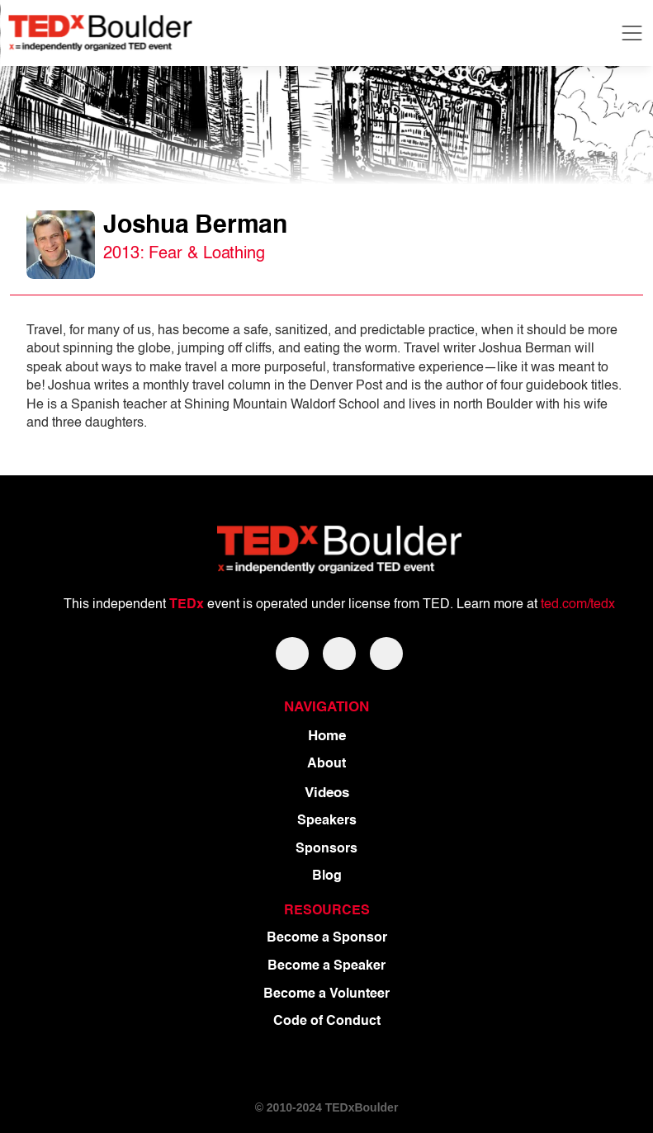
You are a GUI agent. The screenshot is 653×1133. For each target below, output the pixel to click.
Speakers (327, 821)
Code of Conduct (327, 1021)
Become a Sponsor (327, 938)
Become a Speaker (326, 966)
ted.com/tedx (578, 604)
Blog (327, 876)
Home (327, 736)
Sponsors (326, 849)
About (326, 764)
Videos (327, 793)
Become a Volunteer (326, 994)
